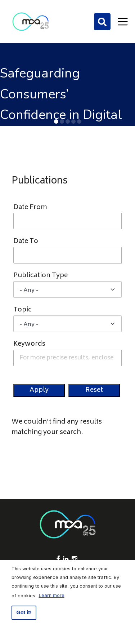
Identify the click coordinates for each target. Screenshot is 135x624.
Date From (30, 208)
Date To (25, 241)
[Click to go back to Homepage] (30, 21)
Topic (22, 310)
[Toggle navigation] (122, 21)
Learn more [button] (51, 595)
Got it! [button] (24, 612)
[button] (56, 121)
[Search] (102, 21)
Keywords (29, 344)
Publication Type (40, 276)
